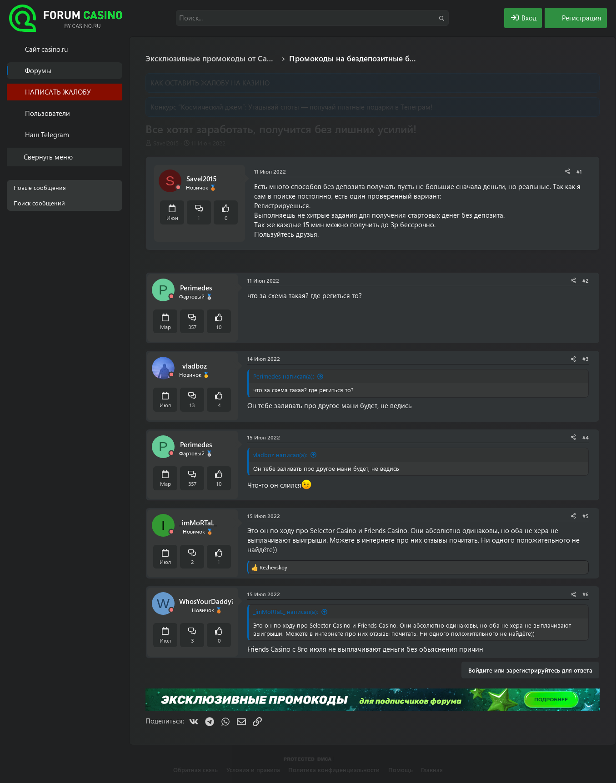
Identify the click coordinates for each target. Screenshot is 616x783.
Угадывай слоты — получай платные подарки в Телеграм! (340, 106)
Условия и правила (253, 769)
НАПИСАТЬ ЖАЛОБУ (58, 91)
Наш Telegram (47, 134)
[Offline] (178, 187)
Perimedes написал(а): (283, 376)
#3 (585, 358)
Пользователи (47, 113)
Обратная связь (195, 769)
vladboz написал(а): (280, 455)
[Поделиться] (567, 171)
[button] (117, 113)
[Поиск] (312, 18)
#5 (585, 515)
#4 (585, 437)
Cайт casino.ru (46, 49)
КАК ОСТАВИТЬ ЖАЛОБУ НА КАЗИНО (210, 82)
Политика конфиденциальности (334, 769)
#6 (585, 594)
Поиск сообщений (39, 203)
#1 (579, 171)
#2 (585, 280)
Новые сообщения (40, 187)
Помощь (400, 769)
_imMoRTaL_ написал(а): (285, 611)
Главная (432, 769)
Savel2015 (166, 143)
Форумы (38, 70)
